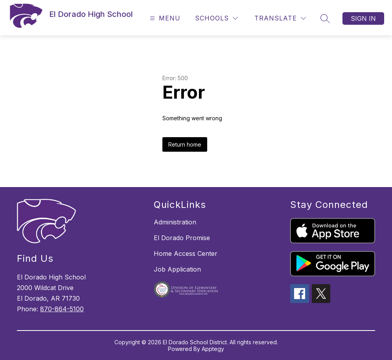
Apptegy (213, 348)
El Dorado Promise (182, 238)
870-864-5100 (62, 309)
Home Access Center (185, 253)
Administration (175, 222)
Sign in (363, 18)
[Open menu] (164, 18)
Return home (184, 144)
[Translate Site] (280, 18)
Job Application (177, 269)
